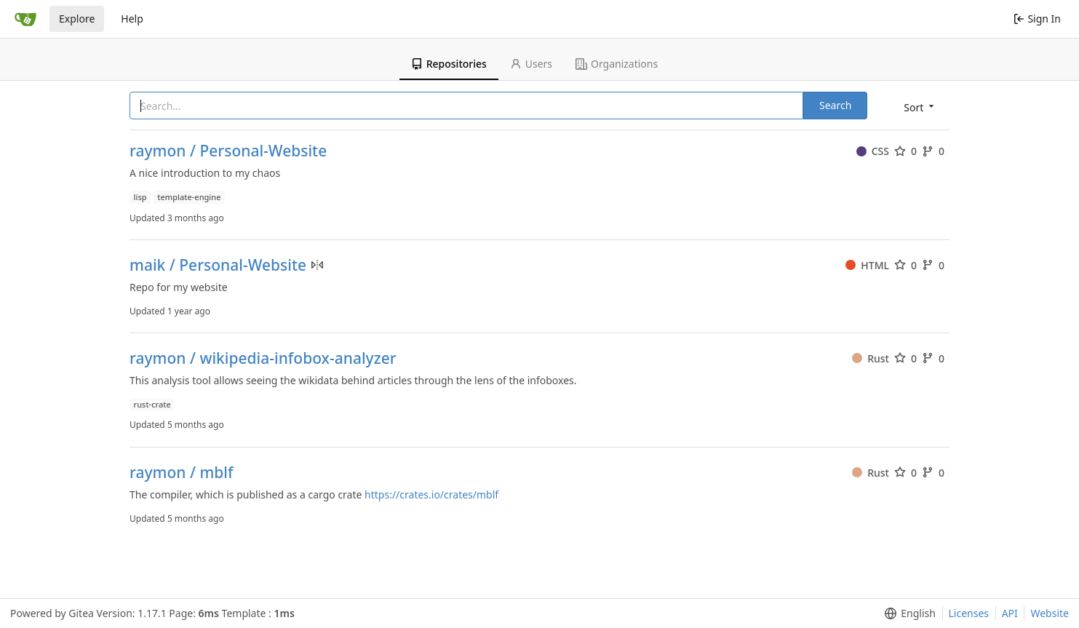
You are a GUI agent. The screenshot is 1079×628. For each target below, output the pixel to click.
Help (132, 18)
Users (531, 64)
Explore (77, 18)
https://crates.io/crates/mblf (431, 494)
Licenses (969, 613)
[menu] (920, 106)
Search (835, 105)
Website (1049, 613)
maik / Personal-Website (218, 265)
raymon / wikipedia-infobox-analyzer (263, 358)
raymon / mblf (182, 472)
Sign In (1037, 18)
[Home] (25, 19)
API (1010, 613)
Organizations (617, 64)
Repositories (449, 64)
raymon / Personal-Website (228, 151)
